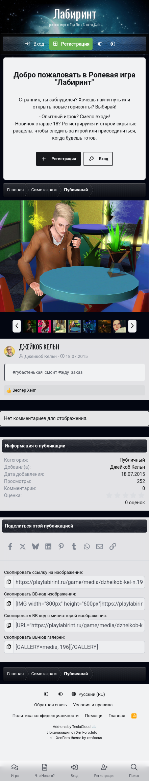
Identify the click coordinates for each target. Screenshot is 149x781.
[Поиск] (140, 44)
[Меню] (11, 44)
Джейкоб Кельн (40, 356)
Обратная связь (50, 704)
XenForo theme (68, 738)
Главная (116, 715)
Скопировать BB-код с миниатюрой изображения (55, 615)
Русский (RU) (88, 694)
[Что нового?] (126, 44)
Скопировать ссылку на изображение (43, 572)
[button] (112, 44)
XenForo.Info (86, 732)
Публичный (132, 460)
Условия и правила (93, 704)
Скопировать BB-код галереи (34, 637)
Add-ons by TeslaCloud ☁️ (74, 727)
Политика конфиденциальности (46, 715)
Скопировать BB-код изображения (39, 593)
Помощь (93, 715)
